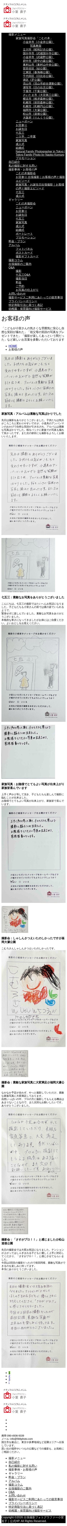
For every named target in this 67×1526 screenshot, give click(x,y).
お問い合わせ (17, 293)
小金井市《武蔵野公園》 (38, 57)
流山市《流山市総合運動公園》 (43, 83)
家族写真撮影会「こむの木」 (34, 38)
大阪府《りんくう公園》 (38, 117)
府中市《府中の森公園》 (38, 60)
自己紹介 (14, 161)
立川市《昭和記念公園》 (38, 49)
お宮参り (21, 125)
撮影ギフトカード (27, 256)
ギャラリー (16, 199)
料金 (18, 282)
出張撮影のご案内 (20, 263)
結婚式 (20, 147)
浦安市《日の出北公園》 (38, 87)
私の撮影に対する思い (23, 165)
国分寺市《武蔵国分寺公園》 (41, 53)
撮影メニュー (17, 34)
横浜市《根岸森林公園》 (38, 98)
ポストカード (24, 252)
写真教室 (35, 45)
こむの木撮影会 (26, 173)
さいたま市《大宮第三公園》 (41, 94)
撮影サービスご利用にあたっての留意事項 (36, 297)
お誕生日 (21, 128)
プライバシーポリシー (23, 301)
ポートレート (24, 233)
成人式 (20, 144)
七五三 (20, 132)
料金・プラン (17, 241)
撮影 (18, 271)
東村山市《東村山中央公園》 (41, 64)
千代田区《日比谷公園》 (38, 76)
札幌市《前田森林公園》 (38, 102)
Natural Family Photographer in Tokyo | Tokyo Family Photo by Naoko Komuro (40, 153)
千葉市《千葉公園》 (36, 91)
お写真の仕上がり (27, 289)
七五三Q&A (23, 274)
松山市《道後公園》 (36, 113)
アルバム (14, 245)
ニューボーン (24, 121)
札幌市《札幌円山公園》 (38, 106)
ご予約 (20, 286)
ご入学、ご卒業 (26, 136)
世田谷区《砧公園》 (36, 68)
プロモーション (26, 158)
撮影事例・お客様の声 (23, 169)
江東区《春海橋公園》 (37, 72)
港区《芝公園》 (33, 79)
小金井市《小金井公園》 (38, 42)
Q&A (12, 267)
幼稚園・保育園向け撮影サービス (30, 308)
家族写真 (21, 140)
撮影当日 (21, 278)
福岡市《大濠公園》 (36, 110)
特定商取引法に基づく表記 (26, 305)
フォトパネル (24, 248)
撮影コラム (16, 260)
